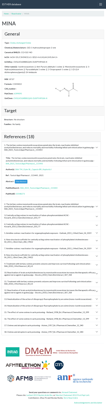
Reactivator (16, 13)
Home (6, 13)
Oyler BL (27, 169)
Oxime (13, 43)
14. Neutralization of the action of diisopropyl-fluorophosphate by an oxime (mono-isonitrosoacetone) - (48, 305)
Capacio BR (36, 169)
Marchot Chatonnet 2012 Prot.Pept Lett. (73, 395)
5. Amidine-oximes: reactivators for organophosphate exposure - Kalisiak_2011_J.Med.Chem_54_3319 (47, 233)
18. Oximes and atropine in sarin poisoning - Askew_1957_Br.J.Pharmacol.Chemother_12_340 (43, 332)
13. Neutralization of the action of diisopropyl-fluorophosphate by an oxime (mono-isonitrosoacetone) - (48, 299)
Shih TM (18, 169)
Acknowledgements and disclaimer (88, 403)
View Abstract (21, 181)
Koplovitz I (47, 169)
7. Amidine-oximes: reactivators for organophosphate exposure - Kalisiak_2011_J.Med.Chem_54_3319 (47, 248)
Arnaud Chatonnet (69, 392)
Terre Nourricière (70, 398)
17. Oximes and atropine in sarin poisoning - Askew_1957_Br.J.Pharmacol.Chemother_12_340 (43, 325)
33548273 (20, 194)
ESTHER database (11, 4)
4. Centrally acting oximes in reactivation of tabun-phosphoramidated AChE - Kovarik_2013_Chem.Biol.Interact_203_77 (37, 225)
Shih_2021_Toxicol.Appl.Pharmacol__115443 (24, 163)
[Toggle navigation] (100, 4)
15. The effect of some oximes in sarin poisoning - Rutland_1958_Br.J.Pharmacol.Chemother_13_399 (46, 312)
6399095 (18, 93)
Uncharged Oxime (23, 43)
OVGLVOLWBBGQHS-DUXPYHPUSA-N (30, 98)
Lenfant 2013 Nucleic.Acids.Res (39, 395)
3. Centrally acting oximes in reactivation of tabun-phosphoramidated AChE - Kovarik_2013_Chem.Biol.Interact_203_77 (37, 216)
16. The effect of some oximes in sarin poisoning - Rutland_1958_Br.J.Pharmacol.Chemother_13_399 (46, 319)
